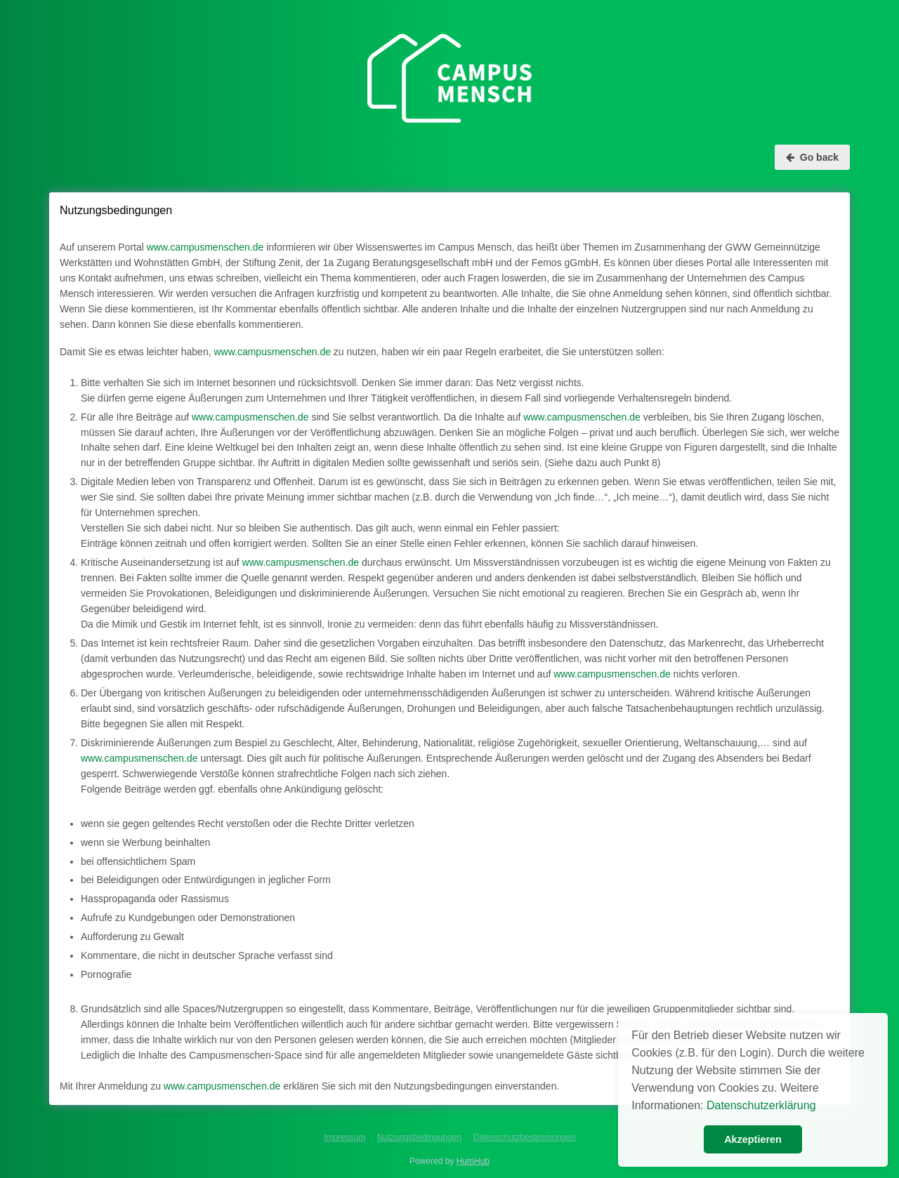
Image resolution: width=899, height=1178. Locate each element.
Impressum (344, 1137)
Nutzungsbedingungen (419, 1137)
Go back (812, 157)
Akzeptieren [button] (753, 1139)
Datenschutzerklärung (761, 1105)
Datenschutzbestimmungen (524, 1137)
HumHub (473, 1161)
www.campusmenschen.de (205, 247)
